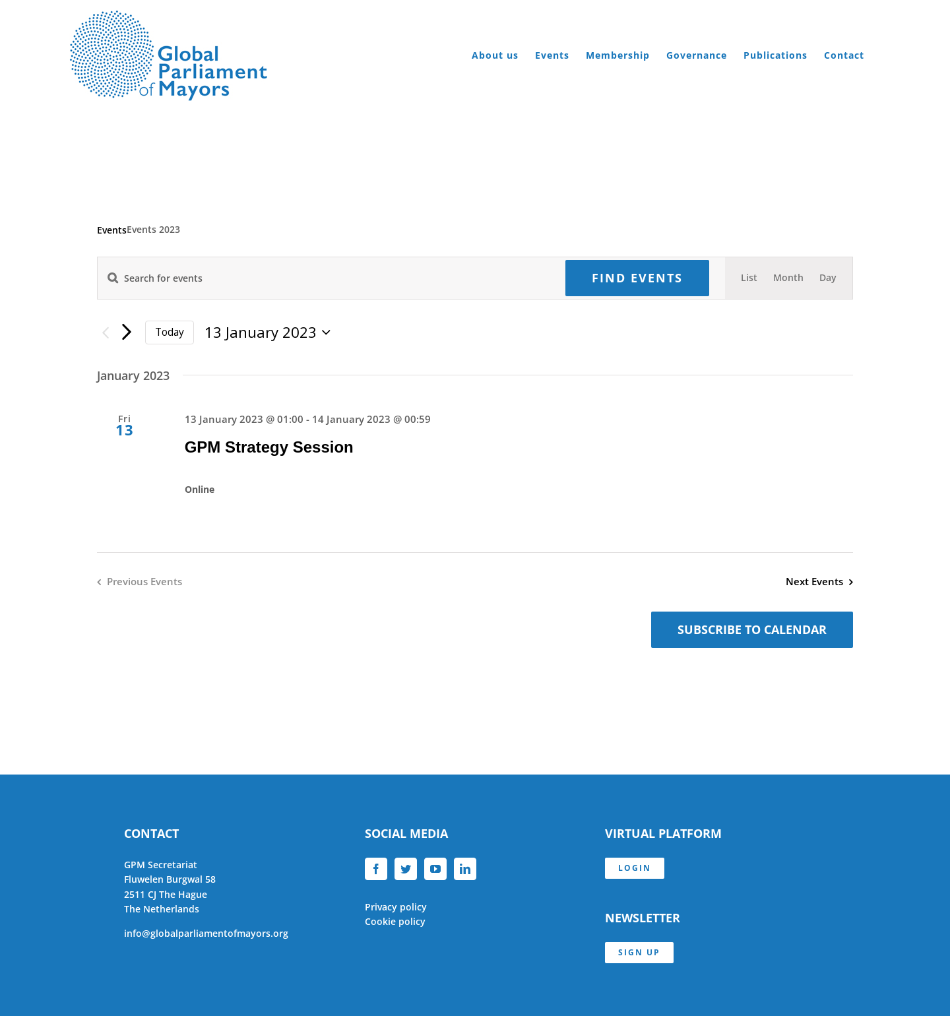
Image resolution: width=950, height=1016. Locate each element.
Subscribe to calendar (752, 630)
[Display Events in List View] (749, 277)
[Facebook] (376, 869)
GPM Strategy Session (269, 447)
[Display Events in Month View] (788, 277)
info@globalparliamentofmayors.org (206, 933)
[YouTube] (435, 869)
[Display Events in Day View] (828, 277)
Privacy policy (396, 907)
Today (169, 332)
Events (112, 230)
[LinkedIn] (465, 869)
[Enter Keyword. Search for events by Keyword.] (324, 278)
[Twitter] (406, 869)
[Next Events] (127, 332)
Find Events (637, 278)
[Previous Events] (105, 333)
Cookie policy (395, 921)
